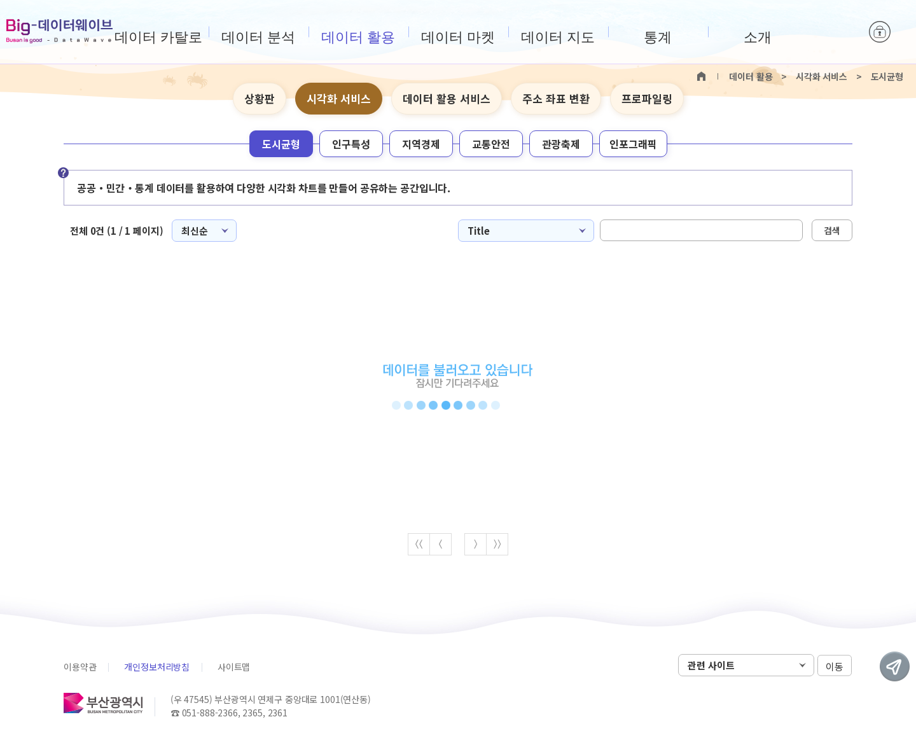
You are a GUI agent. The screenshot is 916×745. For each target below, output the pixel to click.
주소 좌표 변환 (556, 98)
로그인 (880, 32)
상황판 (259, 98)
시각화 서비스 (339, 98)
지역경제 (421, 143)
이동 (834, 665)
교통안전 (491, 143)
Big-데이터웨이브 (59, 31)
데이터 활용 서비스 (446, 98)
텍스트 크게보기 (821, 99)
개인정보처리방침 (157, 666)
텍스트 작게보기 (841, 99)
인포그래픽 (633, 143)
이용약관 (80, 666)
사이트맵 (234, 666)
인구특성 (351, 143)
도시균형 (281, 143)
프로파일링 (646, 98)
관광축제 (561, 143)
